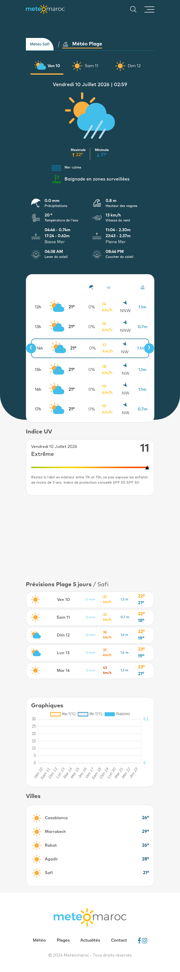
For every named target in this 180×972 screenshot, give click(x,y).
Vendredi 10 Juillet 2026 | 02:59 (90, 84)
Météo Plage (82, 44)
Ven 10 (54, 66)
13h (38, 327)
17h (38, 409)
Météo (39, 941)
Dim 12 (134, 66)
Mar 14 (63, 671)
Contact (119, 941)
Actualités (90, 941)
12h (38, 307)
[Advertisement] (90, 538)
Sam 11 (91, 66)
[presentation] (31, 348)
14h (40, 348)
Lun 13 (63, 653)
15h (38, 370)
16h (38, 389)
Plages (63, 941)
